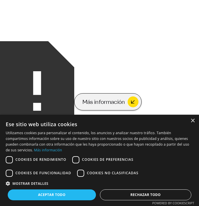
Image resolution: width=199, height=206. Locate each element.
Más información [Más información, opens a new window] (48, 150)
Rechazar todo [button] (145, 194)
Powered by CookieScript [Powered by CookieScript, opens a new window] (173, 203)
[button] (99, 183)
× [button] (192, 121)
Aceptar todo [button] (51, 194)
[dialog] (99, 160)
